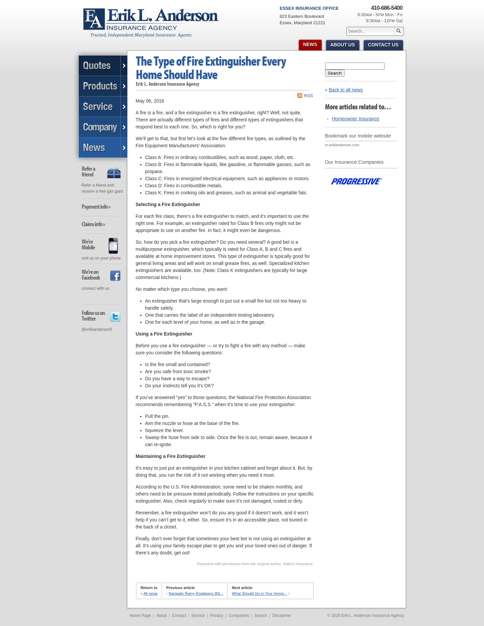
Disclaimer (281, 615)
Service (198, 615)
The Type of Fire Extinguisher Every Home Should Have (211, 67)
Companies (239, 615)
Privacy (216, 615)
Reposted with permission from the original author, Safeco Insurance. (255, 564)
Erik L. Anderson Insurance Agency (154, 26)
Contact (179, 615)
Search (335, 73)
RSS (308, 95)
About (161, 615)
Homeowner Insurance (355, 118)
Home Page (140, 615)
